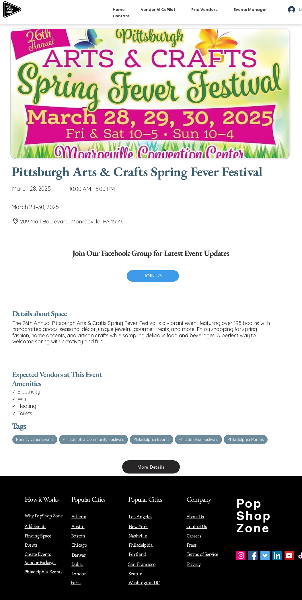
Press (192, 545)
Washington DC (144, 582)
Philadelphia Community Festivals (93, 439)
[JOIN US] (153, 276)
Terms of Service (202, 554)
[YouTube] (289, 555)
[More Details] (151, 467)
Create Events (38, 554)
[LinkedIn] (277, 555)
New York (138, 526)
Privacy (194, 564)
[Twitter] (265, 555)
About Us (195, 516)
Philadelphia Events (151, 439)
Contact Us (196, 526)
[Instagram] (241, 555)
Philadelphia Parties (245, 439)
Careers (194, 536)
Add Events (35, 526)
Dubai (77, 564)
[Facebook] (253, 555)
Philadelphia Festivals (198, 439)
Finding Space (38, 536)
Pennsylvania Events (35, 439)
